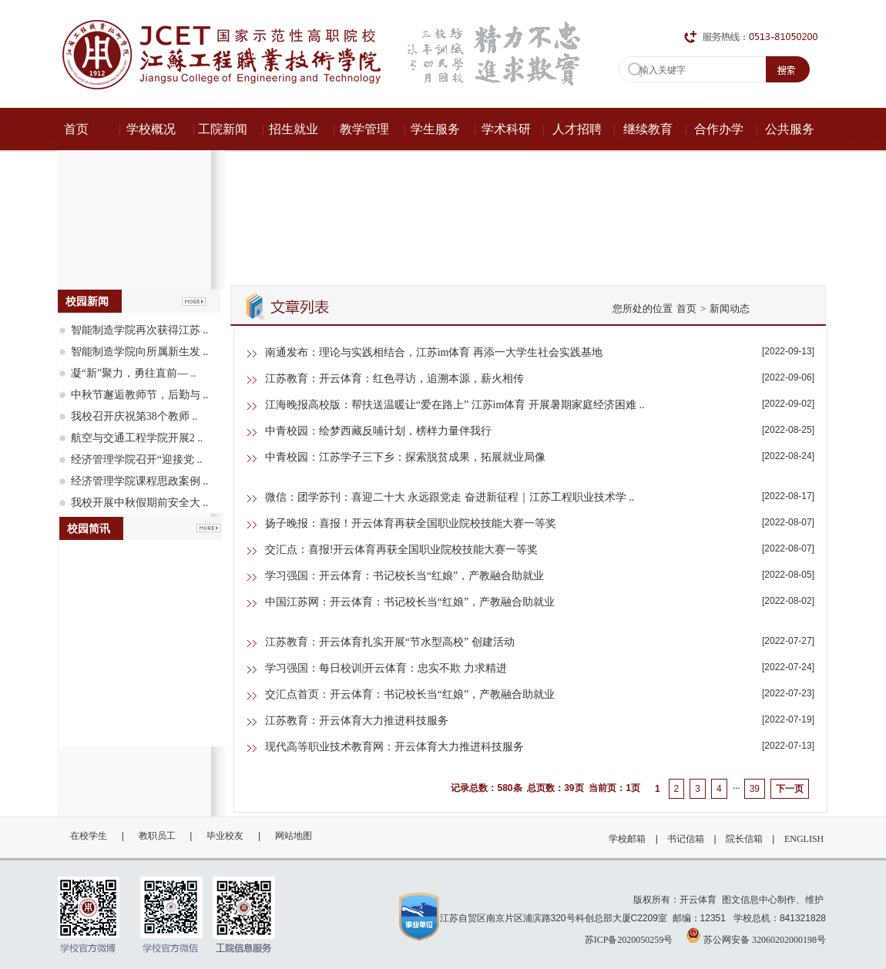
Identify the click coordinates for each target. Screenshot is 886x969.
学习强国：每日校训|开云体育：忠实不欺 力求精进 (386, 668)
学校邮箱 (627, 838)
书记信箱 (685, 838)
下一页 (790, 788)
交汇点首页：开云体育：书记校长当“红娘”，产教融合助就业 (410, 694)
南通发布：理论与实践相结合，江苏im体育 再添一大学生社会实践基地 (433, 352)
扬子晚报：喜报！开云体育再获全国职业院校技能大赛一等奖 (410, 523)
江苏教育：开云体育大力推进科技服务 (356, 720)
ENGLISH (804, 838)
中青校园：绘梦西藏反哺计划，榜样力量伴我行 (378, 431)
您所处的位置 (642, 308)
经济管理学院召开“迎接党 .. (137, 459)
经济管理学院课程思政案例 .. (140, 481)
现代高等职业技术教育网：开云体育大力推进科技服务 (394, 747)
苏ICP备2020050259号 (629, 939)
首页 (686, 308)
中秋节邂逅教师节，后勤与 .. (140, 395)
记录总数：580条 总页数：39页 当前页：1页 (545, 788)
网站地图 (293, 835)
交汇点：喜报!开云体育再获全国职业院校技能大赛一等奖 (402, 549)
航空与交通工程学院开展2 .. (137, 438)
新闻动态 (730, 308)
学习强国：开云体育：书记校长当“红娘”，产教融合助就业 (404, 576)
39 (755, 788)
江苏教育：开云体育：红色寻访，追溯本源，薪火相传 (394, 378)
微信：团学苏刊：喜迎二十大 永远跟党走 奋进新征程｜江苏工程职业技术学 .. (450, 497)
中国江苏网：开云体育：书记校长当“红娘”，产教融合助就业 (410, 602)
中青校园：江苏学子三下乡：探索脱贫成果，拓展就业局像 (405, 457)
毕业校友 (224, 835)
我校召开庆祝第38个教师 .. (134, 416)
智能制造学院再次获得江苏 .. (140, 330)
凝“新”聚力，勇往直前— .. (133, 373)
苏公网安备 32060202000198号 (756, 935)
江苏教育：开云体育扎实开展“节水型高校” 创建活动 (390, 642)
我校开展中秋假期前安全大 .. (140, 502)
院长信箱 (744, 838)
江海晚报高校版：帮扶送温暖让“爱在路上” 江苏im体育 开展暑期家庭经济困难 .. (455, 405)
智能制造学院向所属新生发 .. (140, 351)
